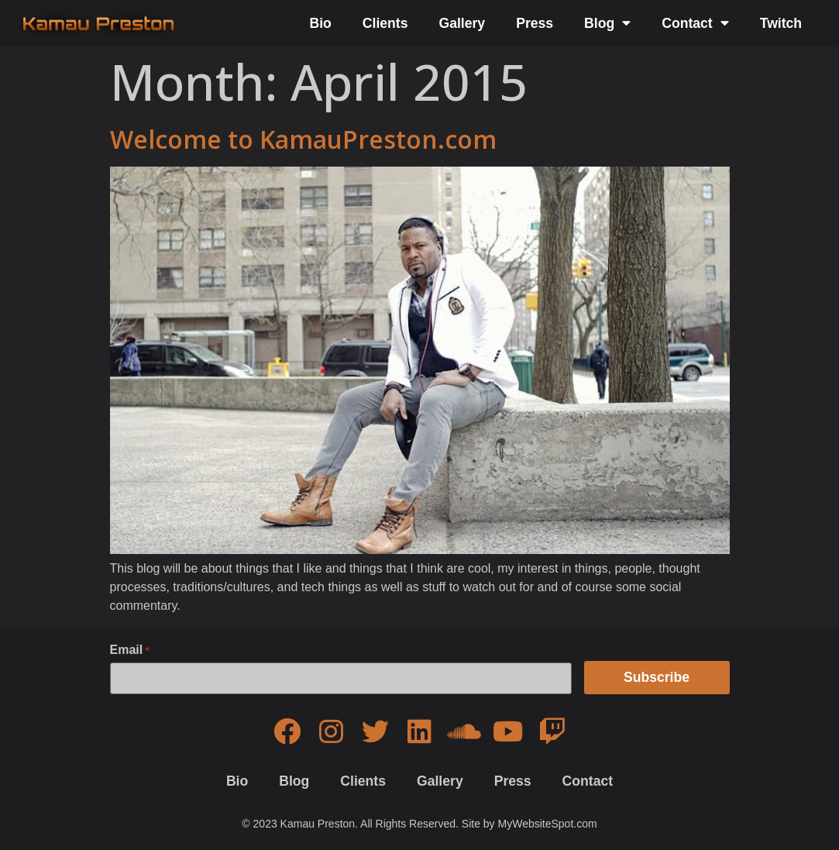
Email (130, 650)
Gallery (461, 23)
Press (534, 23)
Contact (695, 23)
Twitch (781, 23)
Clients (385, 23)
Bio (320, 23)
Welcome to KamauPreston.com (303, 139)
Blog (607, 23)
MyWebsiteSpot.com (547, 823)
